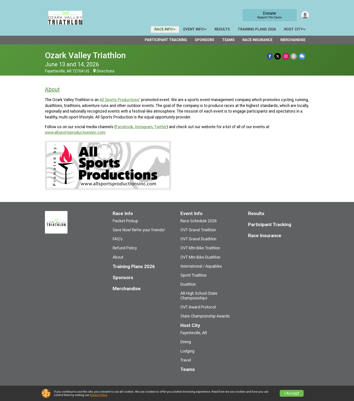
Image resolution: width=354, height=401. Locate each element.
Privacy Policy (98, 395)
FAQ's (118, 239)
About (52, 89)
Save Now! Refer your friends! (139, 230)
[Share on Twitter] (278, 56)
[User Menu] (305, 15)
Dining (185, 342)
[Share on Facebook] (270, 56)
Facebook (124, 127)
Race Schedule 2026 (198, 221)
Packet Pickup (125, 221)
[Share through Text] (301, 56)
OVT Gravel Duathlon (198, 239)
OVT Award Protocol (198, 307)
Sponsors (204, 40)
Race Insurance (257, 40)
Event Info (193, 29)
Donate (269, 15)
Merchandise (292, 40)
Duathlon (188, 284)
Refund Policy (125, 248)
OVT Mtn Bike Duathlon (200, 257)
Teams (228, 40)
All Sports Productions (119, 99)
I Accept (291, 393)
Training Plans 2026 (257, 29)
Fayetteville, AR (193, 333)
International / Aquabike (201, 266)
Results (222, 29)
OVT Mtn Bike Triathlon (200, 248)
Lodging (187, 351)
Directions (106, 71)
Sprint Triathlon (193, 275)
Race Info (163, 29)
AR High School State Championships (198, 295)
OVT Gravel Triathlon (198, 230)
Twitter (160, 127)
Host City (293, 29)
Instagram (144, 127)
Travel (185, 360)
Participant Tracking (166, 40)
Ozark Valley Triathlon (85, 55)
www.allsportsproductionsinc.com (75, 132)
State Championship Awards (205, 316)
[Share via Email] (294, 56)
